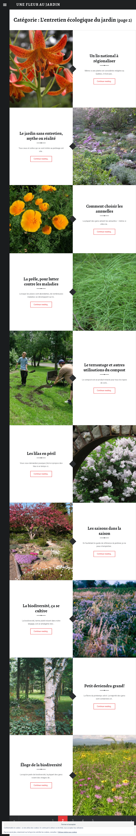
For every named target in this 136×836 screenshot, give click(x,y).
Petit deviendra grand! (104, 686)
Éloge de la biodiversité (41, 765)
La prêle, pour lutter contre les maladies (41, 281)
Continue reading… (106, 81)
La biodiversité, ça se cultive (41, 608)
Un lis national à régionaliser (104, 58)
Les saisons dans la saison (104, 531)
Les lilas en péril (41, 453)
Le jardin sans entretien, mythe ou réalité (41, 135)
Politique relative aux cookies (67, 832)
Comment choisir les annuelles (104, 208)
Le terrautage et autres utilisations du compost (104, 367)
